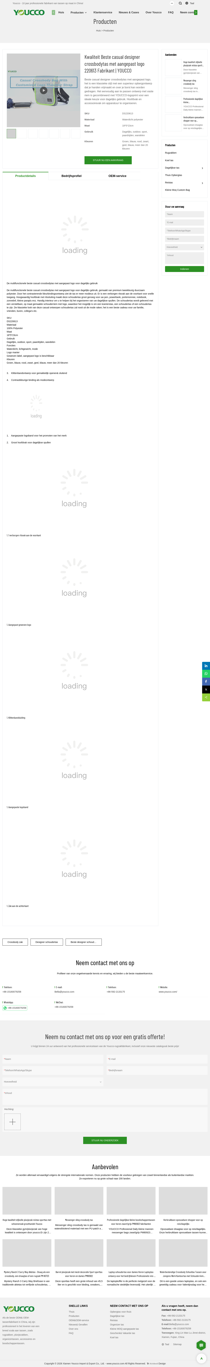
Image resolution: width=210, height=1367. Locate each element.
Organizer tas (117, 1324)
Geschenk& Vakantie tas (122, 1333)
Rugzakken (171, 152)
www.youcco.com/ (168, 991)
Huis (61, 12)
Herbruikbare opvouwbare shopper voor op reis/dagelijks (193, 120)
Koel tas (169, 160)
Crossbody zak (15, 942)
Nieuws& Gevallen (78, 1324)
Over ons (73, 1329)
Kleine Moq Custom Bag (177, 190)
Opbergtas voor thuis (120, 1311)
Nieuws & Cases (129, 12)
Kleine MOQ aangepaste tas (124, 1329)
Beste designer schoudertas (85, 942)
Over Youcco (154, 12)
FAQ (171, 12)
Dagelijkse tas (172, 167)
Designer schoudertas (47, 942)
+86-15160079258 (14, 1008)
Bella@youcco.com (64, 991)
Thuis (71, 1311)
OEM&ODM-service (79, 1320)
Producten (77, 12)
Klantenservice (103, 12)
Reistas (169, 182)
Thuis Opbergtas (173, 175)
